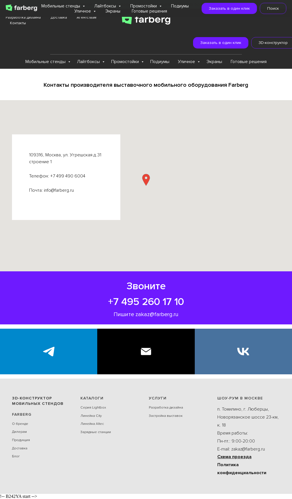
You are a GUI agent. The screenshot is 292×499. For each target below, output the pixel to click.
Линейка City (91, 416)
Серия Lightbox (93, 407)
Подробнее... (223, 4)
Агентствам (86, 17)
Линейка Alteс (92, 424)
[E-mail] (145, 351)
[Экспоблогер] (48, 351)
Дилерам (19, 432)
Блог (16, 456)
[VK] (243, 351)
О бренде (20, 424)
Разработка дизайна (23, 17)
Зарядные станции (95, 432)
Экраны (214, 61)
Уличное (187, 61)
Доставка (58, 17)
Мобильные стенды (46, 61)
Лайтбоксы (89, 61)
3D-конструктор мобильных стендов (38, 401)
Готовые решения (249, 61)
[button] (212, 43)
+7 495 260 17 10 (146, 302)
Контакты (18, 23)
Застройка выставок (165, 416)
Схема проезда (234, 457)
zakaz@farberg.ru (157, 314)
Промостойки (125, 61)
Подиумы (159, 61)
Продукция (21, 440)
